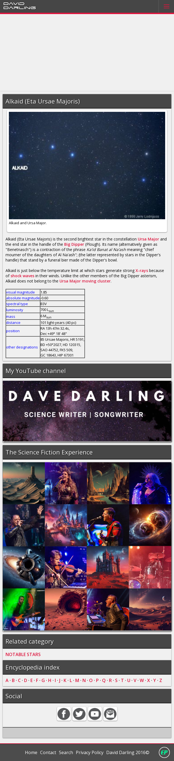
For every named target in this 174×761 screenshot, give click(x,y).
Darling (19, 7)
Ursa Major (148, 239)
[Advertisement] (87, 52)
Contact (48, 752)
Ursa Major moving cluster (85, 281)
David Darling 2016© (127, 752)
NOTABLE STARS (23, 654)
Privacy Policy (89, 752)
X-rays (142, 270)
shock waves (22, 275)
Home (31, 752)
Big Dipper (74, 244)
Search (66, 752)
